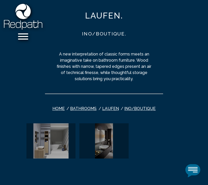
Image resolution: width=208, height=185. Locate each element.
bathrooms (83, 108)
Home (58, 108)
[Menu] (23, 37)
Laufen (110, 108)
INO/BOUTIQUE (140, 108)
